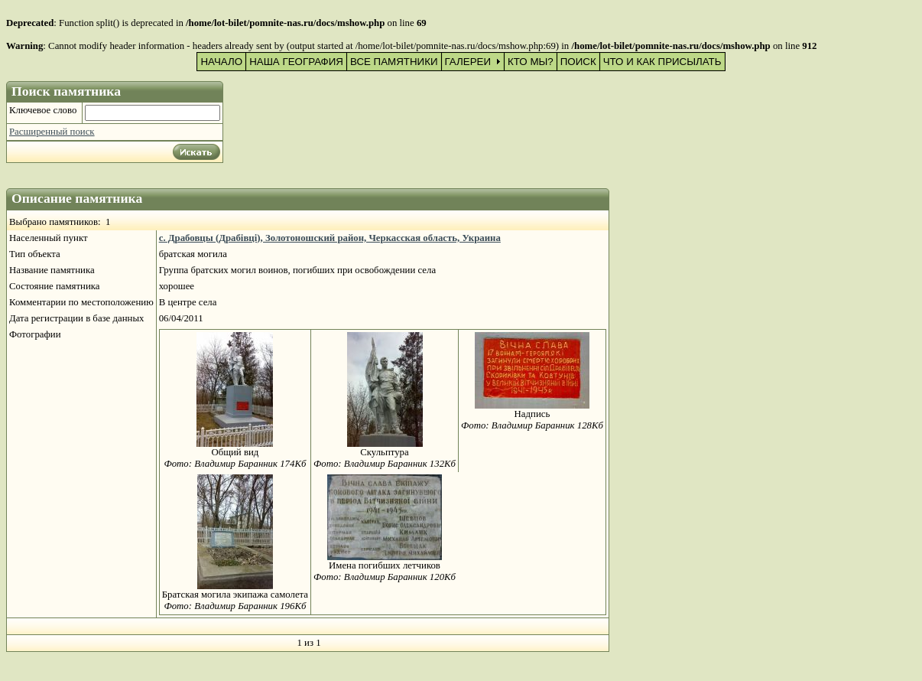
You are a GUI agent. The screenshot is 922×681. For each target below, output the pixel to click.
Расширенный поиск (52, 131)
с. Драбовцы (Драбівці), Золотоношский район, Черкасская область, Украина (330, 238)
